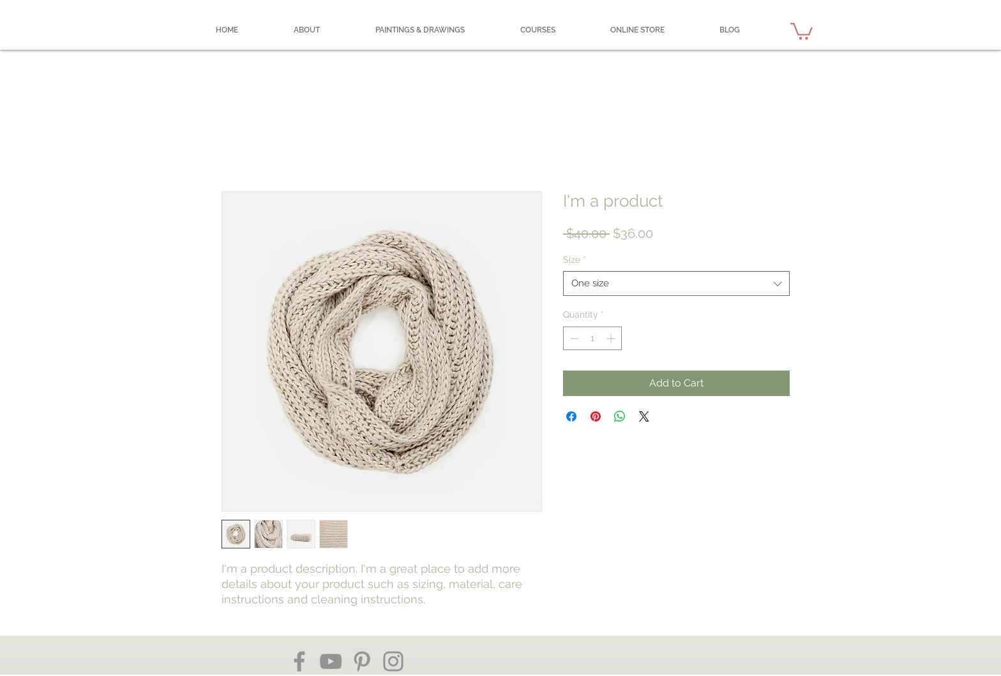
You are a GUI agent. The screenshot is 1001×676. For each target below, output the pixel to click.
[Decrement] (573, 338)
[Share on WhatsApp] (620, 416)
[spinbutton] (592, 338)
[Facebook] (299, 661)
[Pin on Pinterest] (595, 416)
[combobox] (676, 283)
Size (574, 259)
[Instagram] (393, 661)
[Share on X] (644, 416)
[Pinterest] (362, 661)
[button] (801, 30)
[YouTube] (330, 661)
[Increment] (612, 338)
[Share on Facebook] (571, 416)
